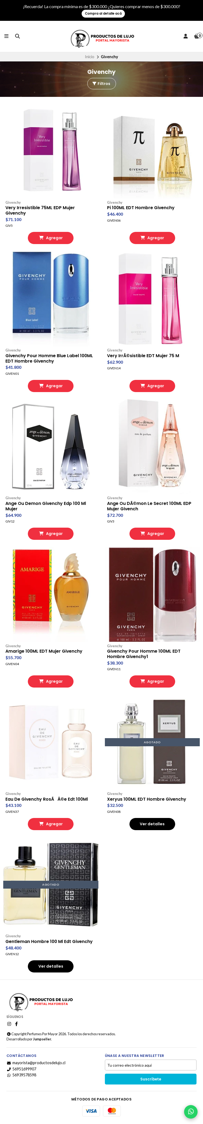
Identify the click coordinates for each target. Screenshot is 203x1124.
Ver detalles (152, 824)
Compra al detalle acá (103, 13)
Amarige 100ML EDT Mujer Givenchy (44, 651)
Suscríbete (150, 1079)
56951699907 (21, 1070)
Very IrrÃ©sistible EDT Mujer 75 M (143, 356)
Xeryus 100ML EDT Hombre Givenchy (147, 799)
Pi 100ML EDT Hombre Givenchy (141, 208)
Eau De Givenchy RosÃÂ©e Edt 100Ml (47, 799)
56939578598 (21, 1075)
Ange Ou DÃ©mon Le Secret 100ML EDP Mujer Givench (149, 506)
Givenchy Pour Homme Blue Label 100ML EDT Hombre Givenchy (49, 358)
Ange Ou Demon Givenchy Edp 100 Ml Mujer (46, 506)
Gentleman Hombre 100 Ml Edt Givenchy (49, 942)
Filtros (101, 83)
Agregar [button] (51, 238)
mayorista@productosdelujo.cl (35, 1063)
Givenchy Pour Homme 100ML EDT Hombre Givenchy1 (144, 654)
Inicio (89, 56)
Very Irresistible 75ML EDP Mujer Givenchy (40, 210)
